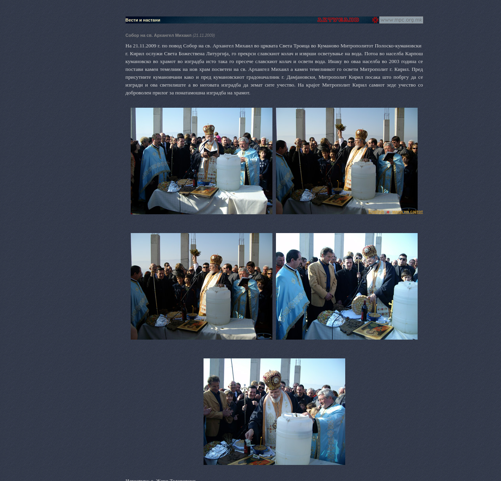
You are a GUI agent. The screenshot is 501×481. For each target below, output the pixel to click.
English (376, 211)
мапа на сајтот (407, 211)
